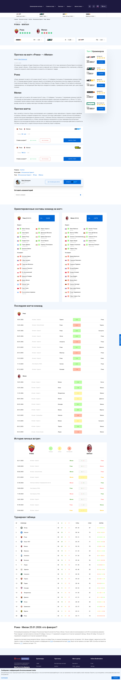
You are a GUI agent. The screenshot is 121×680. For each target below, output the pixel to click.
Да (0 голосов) (33, 131)
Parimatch (38, 657)
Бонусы (69, 2)
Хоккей (56, 660)
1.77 (21, 634)
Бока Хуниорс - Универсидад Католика (79, 673)
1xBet (68, 633)
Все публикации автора (54, 173)
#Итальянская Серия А (24, 166)
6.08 (51, 633)
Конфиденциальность (96, 666)
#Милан (41, 166)
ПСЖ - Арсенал (76, 657)
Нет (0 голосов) (45, 131)
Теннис (56, 663)
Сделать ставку (72, 131)
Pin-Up (37, 671)
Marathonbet (39, 668)
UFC (55, 666)
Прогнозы (61, 2)
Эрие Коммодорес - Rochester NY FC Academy (79, 661)
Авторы (93, 657)
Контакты (93, 660)
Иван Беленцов (22, 50)
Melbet (38, 663)
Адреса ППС (94, 668)
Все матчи (75, 654)
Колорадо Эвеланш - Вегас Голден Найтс (79, 665)
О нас (92, 654)
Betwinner (38, 666)
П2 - (94, 209)
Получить (100, 53)
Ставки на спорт (51, 2)
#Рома (35, 166)
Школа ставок (79, 2)
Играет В (72, 173)
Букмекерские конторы (37, 2)
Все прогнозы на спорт (60, 654)
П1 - (47, 209)
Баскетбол (57, 668)
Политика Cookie (95, 663)
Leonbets (38, 660)
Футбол (22, 161)
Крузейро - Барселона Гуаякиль (80, 669)
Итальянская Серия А (27, 164)
